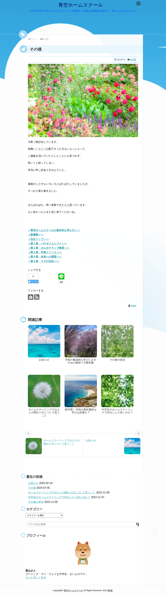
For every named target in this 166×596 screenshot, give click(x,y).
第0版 (110, 590)
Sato (133, 305)
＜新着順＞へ (35, 234)
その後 (32, 487)
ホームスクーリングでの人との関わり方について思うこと (61, 492)
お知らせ (33, 483)
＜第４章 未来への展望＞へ (45, 256)
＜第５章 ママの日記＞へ (43, 261)
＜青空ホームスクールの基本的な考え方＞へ (54, 230)
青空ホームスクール (80, 5)
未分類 (133, 59)
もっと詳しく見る (35, 577)
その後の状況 (36, 502)
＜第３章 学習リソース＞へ (45, 252)
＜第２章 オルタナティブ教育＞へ (48, 248)
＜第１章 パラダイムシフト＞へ (47, 243)
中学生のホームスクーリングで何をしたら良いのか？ (59, 497)
